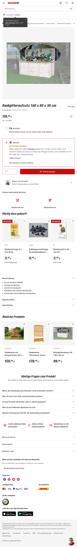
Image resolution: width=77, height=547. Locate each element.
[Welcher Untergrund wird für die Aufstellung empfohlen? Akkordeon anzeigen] (38, 413)
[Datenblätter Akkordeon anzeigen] (38, 305)
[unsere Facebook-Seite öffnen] (4, 480)
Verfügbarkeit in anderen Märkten (21, 163)
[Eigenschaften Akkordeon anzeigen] (38, 299)
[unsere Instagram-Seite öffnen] (9, 480)
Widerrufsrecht (58, 533)
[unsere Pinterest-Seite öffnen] (18, 480)
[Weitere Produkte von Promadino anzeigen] (70, 107)
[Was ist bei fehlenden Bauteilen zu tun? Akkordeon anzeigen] (38, 407)
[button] (61, 3)
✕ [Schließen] (26, 19)
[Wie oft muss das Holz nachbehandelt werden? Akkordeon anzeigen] (38, 396)
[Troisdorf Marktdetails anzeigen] (31, 149)
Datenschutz (6, 533)
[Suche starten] (70, 8)
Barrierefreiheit (6, 536)
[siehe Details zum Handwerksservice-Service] (17, 202)
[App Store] (9, 515)
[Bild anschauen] (38, 63)
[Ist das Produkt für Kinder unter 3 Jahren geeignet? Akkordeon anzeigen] (38, 401)
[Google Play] (25, 515)
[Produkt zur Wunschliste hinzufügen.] (71, 116)
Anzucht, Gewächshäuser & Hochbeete (32, 23)
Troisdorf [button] (17, 15)
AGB (33, 533)
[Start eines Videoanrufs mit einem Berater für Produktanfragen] (38, 182)
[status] (67, 3)
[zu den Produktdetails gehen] (6, 110)
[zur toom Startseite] (13, 3)
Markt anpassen (10, 23)
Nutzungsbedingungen (45, 533)
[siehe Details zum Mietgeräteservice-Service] (50, 202)
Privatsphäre (16, 533)
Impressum (26, 533)
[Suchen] (37, 9)
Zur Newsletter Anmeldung (14, 468)
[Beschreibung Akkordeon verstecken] (38, 278)
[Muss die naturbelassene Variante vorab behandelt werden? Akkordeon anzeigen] (38, 390)
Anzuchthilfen (50, 23)
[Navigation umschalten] (3, 3)
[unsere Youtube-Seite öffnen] (13, 480)
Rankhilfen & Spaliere (64, 23)
